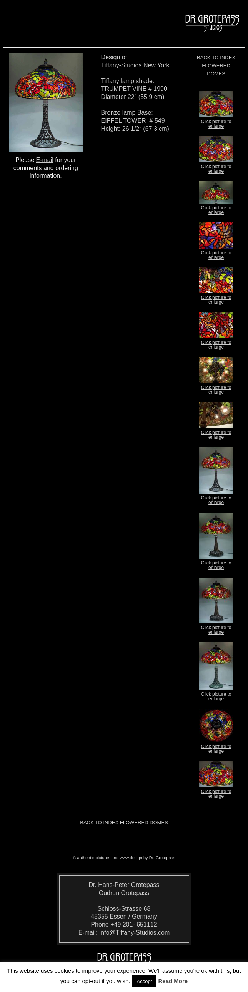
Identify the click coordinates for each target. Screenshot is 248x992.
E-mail (44, 160)
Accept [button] (144, 981)
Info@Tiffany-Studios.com (134, 932)
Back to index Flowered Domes (216, 66)
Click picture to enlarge (216, 121)
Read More (173, 981)
